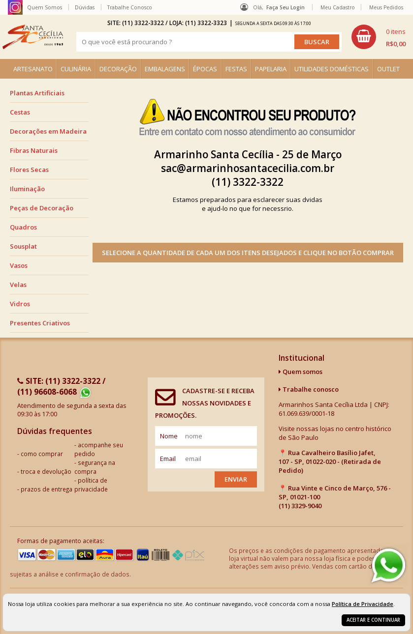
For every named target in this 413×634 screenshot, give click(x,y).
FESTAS (236, 68)
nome (169, 436)
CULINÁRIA (76, 68)
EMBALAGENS (165, 68)
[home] (32, 37)
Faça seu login (285, 7)
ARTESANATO (33, 68)
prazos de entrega (46, 489)
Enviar (235, 479)
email (168, 458)
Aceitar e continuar (373, 620)
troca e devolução (46, 471)
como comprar (42, 454)
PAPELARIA (270, 68)
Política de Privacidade (362, 603)
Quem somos (300, 371)
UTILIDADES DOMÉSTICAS (331, 68)
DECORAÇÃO (118, 68)
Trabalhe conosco (309, 389)
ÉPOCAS (205, 68)
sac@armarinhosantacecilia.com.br (247, 168)
